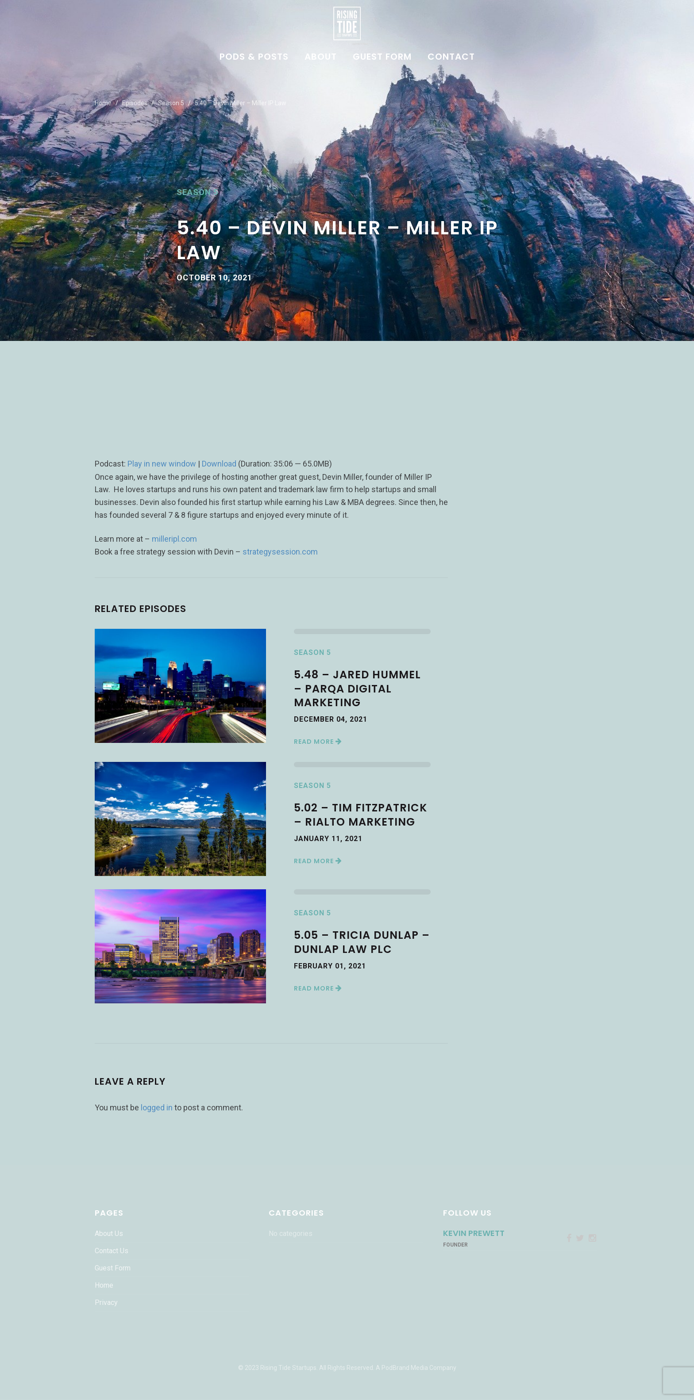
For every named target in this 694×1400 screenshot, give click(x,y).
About (321, 57)
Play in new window (161, 463)
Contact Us (111, 1251)
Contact (451, 57)
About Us (109, 1233)
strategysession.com (280, 551)
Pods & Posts (254, 57)
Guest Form (382, 57)
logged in (157, 1107)
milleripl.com (174, 538)
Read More (318, 741)
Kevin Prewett (474, 1233)
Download (219, 463)
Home (103, 103)
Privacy (106, 1302)
